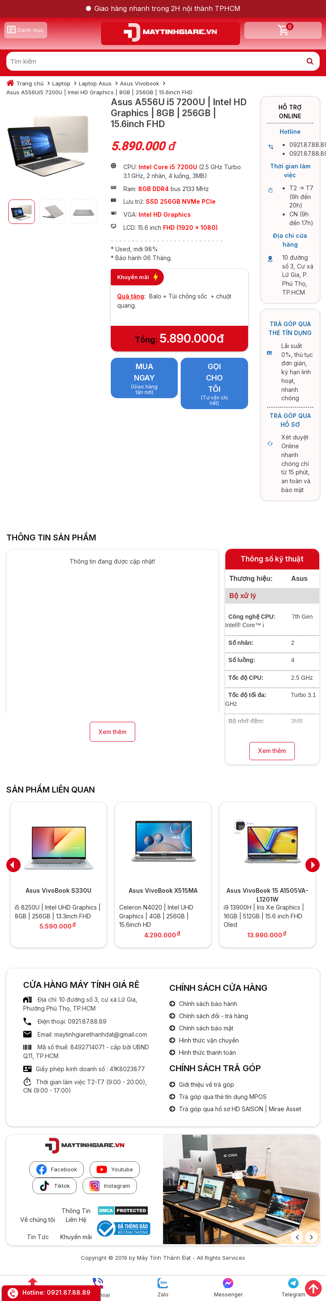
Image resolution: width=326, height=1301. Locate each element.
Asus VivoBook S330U (58, 890)
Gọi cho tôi (214, 377)
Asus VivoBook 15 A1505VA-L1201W (267, 895)
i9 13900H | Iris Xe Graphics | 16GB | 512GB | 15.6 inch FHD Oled (264, 916)
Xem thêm (112, 731)
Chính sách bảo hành (207, 1003)
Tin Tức (38, 1236)
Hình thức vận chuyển (208, 1040)
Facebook (56, 1169)
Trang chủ (30, 83)
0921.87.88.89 (69, 1292)
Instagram (109, 1186)
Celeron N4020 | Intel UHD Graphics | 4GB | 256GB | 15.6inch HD (156, 916)
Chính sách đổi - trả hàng (212, 1015)
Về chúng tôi (37, 1219)
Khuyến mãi (76, 1236)
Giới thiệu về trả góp (205, 1084)
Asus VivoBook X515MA (163, 890)
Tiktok (54, 1186)
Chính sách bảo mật (205, 1028)
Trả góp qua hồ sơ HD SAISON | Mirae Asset (239, 1108)
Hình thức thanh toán (206, 1052)
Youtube (114, 1169)
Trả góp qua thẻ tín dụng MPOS (222, 1096)
